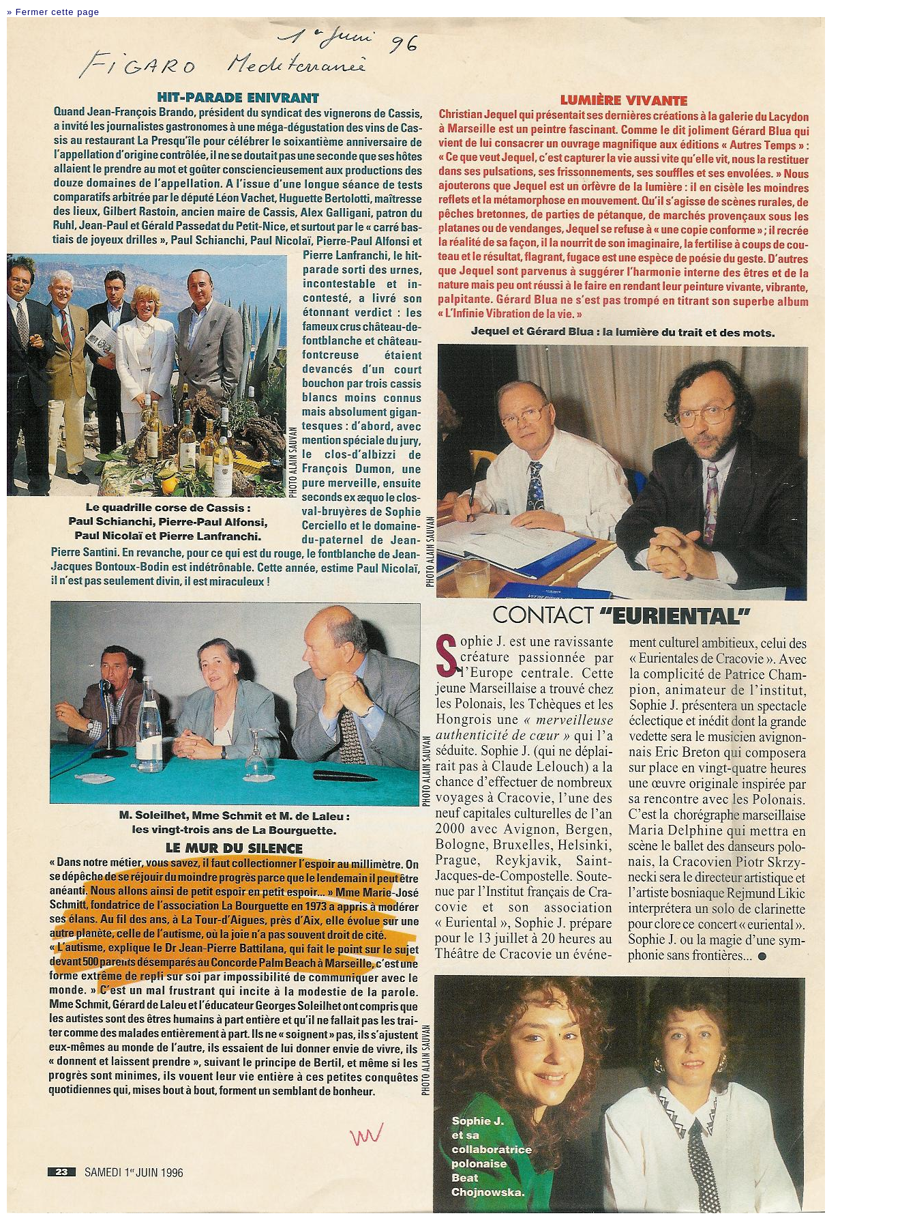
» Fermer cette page (53, 12)
